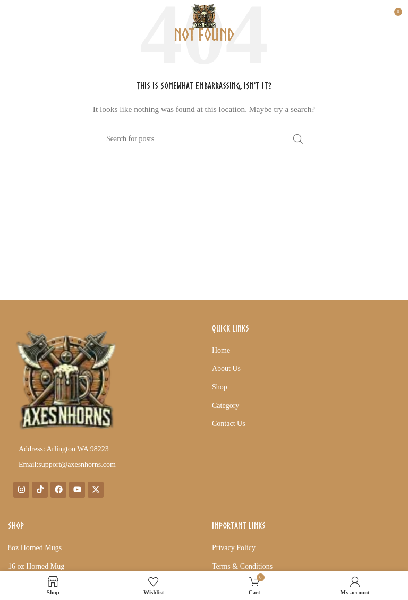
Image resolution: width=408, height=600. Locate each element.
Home (221, 350)
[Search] (204, 139)
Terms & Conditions (242, 566)
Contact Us (228, 424)
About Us (226, 368)
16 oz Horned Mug (36, 566)
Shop (219, 387)
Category (225, 406)
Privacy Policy (234, 548)
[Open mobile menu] (26, 16)
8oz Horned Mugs (35, 548)
